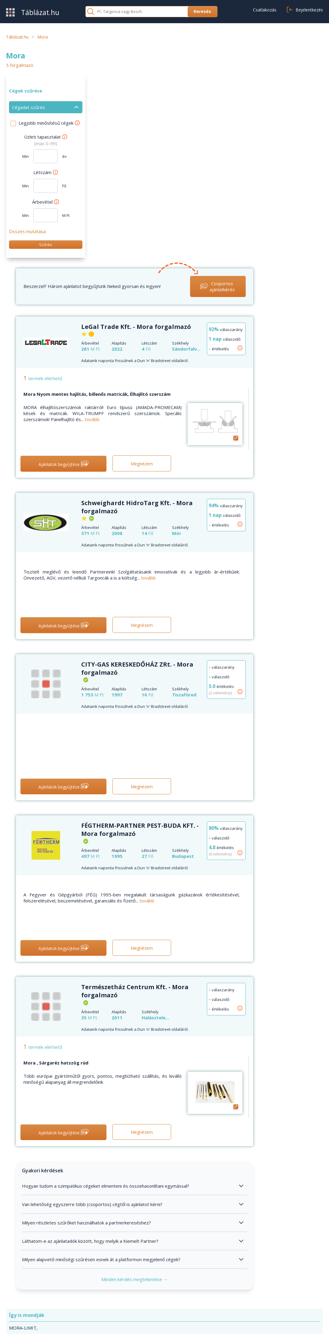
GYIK (120, 1286)
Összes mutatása (27, 231)
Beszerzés (17, 1286)
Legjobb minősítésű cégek (49, 123)
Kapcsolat (125, 1295)
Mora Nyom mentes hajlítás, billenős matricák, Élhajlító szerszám (175, 205)
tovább (171, 230)
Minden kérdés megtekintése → (209, 1090)
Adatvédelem (237, 1295)
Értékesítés (18, 1295)
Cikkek (121, 1304)
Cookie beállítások (241, 1304)
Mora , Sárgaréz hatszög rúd (134, 874)
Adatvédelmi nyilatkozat (283, 1330)
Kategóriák (17, 1304)
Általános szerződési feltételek (255, 1286)
